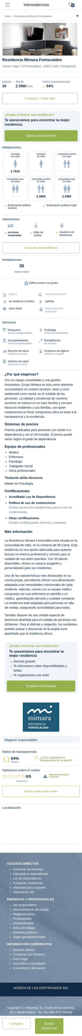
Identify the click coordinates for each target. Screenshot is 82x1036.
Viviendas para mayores (29, 887)
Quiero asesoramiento (41, 135)
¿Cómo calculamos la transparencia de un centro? (56, 759)
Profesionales (22, 918)
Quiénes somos (23, 950)
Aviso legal (20, 959)
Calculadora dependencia (30, 874)
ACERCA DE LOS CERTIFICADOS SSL (41, 988)
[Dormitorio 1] (40, 49)
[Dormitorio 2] (47, 49)
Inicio (8, 16)
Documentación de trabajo (31, 909)
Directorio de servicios (28, 869)
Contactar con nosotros (29, 954)
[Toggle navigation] (7, 4)
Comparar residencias (28, 883)
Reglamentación (24, 914)
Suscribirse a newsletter (29, 963)
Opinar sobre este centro (41, 791)
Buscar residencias (49, 1026)
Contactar (16, 1023)
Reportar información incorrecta (59, 775)
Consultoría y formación (29, 968)
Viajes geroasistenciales (29, 937)
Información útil (23, 892)
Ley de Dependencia (27, 878)
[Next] (71, 39)
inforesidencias (36, 5)
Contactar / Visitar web (39, 98)
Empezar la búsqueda (41, 686)
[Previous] (8, 39)
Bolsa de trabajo (24, 928)
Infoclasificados (23, 923)
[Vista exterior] (32, 49)
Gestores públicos (25, 932)
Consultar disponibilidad (41, 247)
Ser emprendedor (25, 905)
